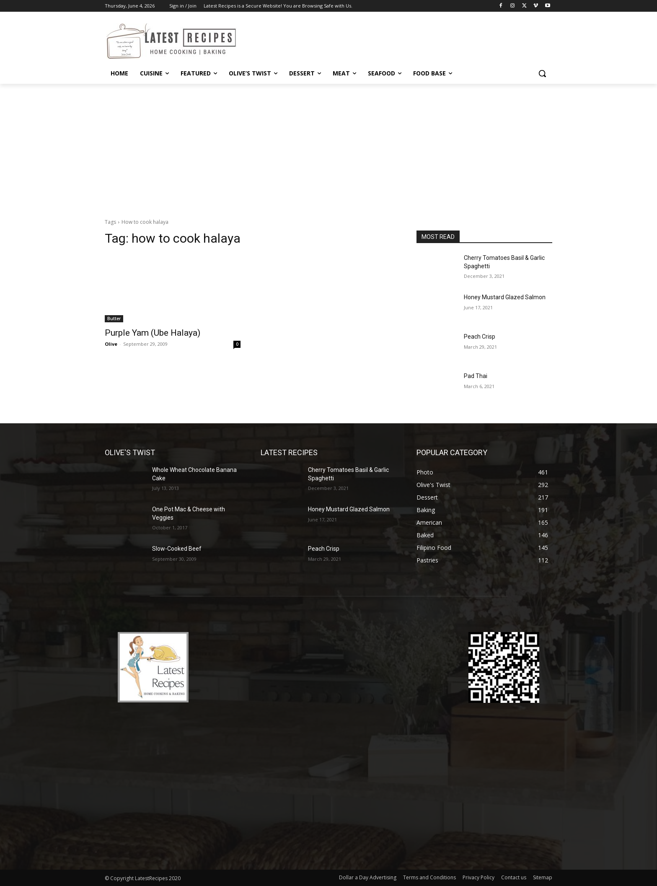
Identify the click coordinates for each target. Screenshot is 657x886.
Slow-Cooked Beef (177, 548)
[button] (542, 73)
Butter (114, 318)
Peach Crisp (479, 336)
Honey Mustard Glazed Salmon (505, 297)
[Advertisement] (328, 146)
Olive (111, 344)
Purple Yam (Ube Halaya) (152, 333)
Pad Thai (475, 376)
